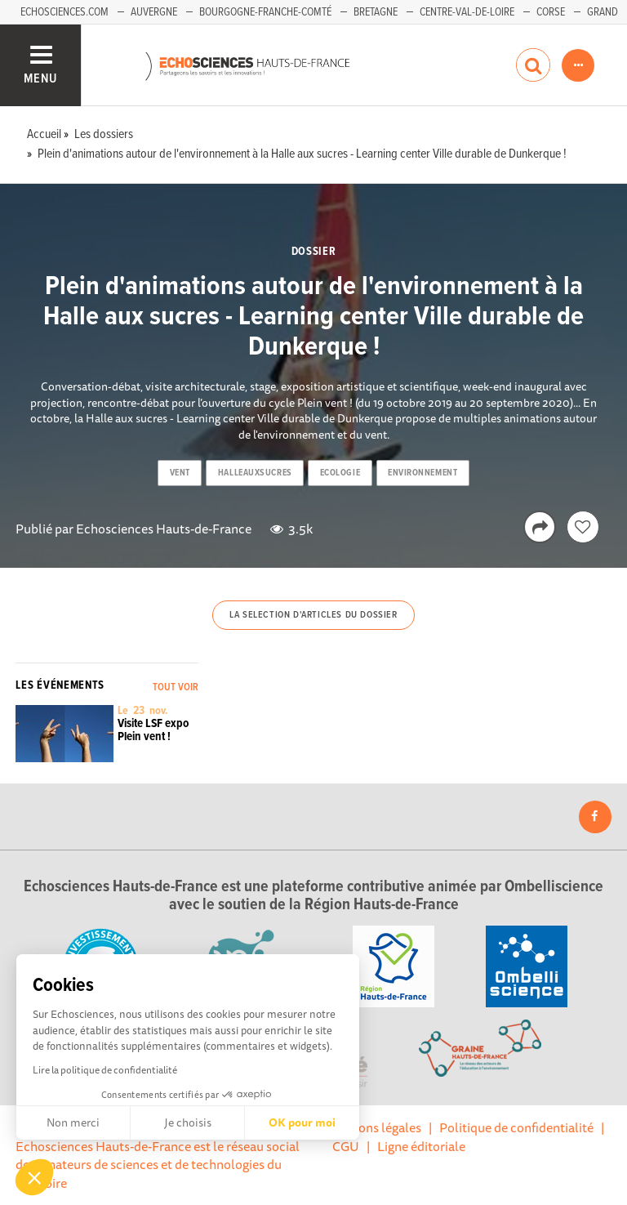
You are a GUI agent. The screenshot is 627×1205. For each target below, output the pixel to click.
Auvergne (154, 12)
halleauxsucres (255, 473)
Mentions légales (373, 1127)
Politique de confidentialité (516, 1127)
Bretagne (376, 12)
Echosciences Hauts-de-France (163, 528)
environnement (422, 473)
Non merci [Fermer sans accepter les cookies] (73, 1122)
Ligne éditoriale (421, 1146)
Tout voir (175, 687)
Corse (550, 12)
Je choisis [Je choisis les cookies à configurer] (187, 1122)
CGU (345, 1146)
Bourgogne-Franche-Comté (265, 12)
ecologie (340, 473)
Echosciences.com (64, 12)
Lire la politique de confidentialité (105, 1070)
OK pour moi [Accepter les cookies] (302, 1122)
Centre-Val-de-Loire (467, 12)
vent (180, 473)
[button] (34, 1177)
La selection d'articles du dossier (313, 615)
